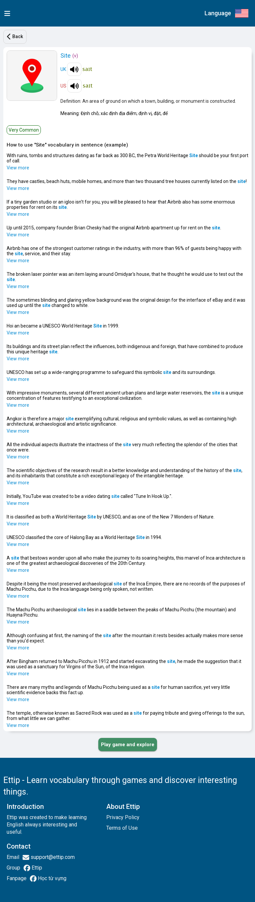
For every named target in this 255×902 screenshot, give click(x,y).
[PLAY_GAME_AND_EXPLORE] (127, 744)
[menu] (6, 13)
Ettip (36, 868)
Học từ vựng (51, 878)
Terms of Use (122, 828)
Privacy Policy (122, 817)
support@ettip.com (52, 857)
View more (18, 167)
